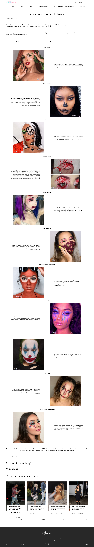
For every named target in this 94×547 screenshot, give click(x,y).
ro (85, 2)
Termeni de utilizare (43, 540)
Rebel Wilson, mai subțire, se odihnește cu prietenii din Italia (37, 508)
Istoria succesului (43, 6)
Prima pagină (8, 10)
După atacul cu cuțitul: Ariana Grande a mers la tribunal (58, 508)
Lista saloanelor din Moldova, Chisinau (64, 6)
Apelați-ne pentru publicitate (64, 538)
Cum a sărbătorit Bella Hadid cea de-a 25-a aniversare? (78, 508)
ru (87, 2)
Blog (22, 6)
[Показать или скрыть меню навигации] (7, 6)
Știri (13, 6)
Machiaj (17, 10)
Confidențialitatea (54, 540)
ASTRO (31, 6)
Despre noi (82, 6)
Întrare (80, 2)
